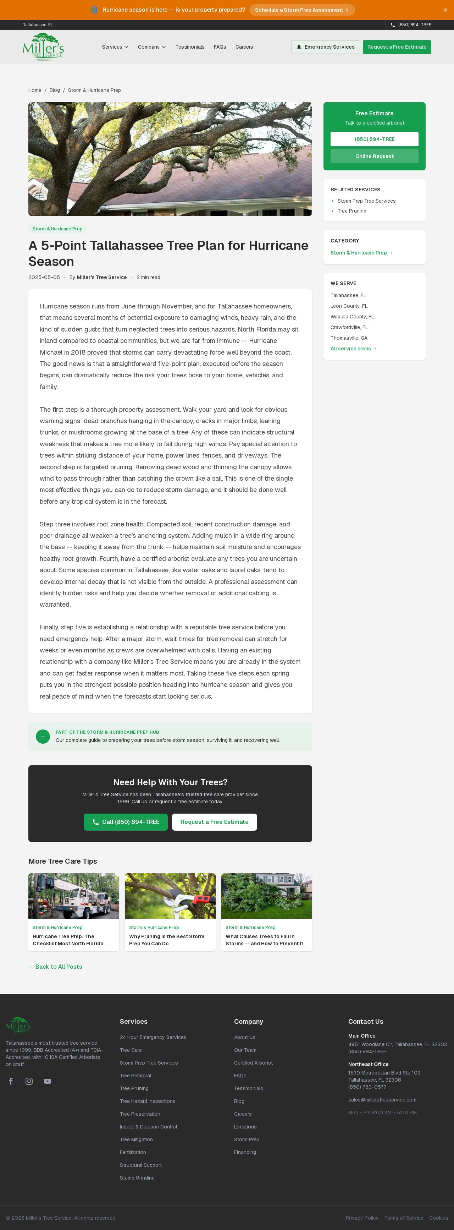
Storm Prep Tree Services (363, 201)
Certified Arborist (253, 1063)
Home (34, 90)
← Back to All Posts (55, 967)
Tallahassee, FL (348, 295)
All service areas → (354, 348)
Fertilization (133, 1152)
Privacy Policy (362, 1218)
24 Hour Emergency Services (153, 1037)
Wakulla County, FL (352, 316)
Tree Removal (135, 1075)
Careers (244, 47)
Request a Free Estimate (397, 47)
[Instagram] (29, 1081)
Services (115, 47)
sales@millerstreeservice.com (382, 1100)
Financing (245, 1152)
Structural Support (141, 1165)
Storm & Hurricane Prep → (362, 253)
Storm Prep (246, 1139)
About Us (244, 1037)
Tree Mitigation (136, 1139)
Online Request (374, 156)
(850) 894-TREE (411, 25)
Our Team (245, 1050)
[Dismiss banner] (445, 10)
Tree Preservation (140, 1114)
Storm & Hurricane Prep (94, 90)
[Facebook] (10, 1081)
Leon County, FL (349, 306)
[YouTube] (47, 1081)
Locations (245, 1127)
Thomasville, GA (349, 338)
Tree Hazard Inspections (148, 1101)
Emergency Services (325, 47)
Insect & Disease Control (148, 1127)
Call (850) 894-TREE (125, 822)
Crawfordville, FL (349, 327)
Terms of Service (403, 1218)
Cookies (438, 1218)
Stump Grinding (137, 1178)
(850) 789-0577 (367, 1087)
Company (152, 47)
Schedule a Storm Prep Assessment (302, 10)
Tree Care (131, 1050)
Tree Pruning (348, 211)
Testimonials (190, 47)
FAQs (220, 47)
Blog (55, 90)
